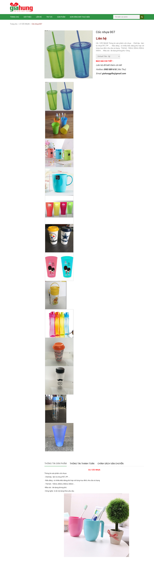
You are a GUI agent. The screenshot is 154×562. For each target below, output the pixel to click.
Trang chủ (14, 17)
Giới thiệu (27, 17)
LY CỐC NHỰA (25, 24)
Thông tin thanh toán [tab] (82, 463)
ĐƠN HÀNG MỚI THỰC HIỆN (80, 17)
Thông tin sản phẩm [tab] (55, 463)
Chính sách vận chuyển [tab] (111, 463)
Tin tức (49, 17)
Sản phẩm (61, 17)
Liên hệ (39, 17)
